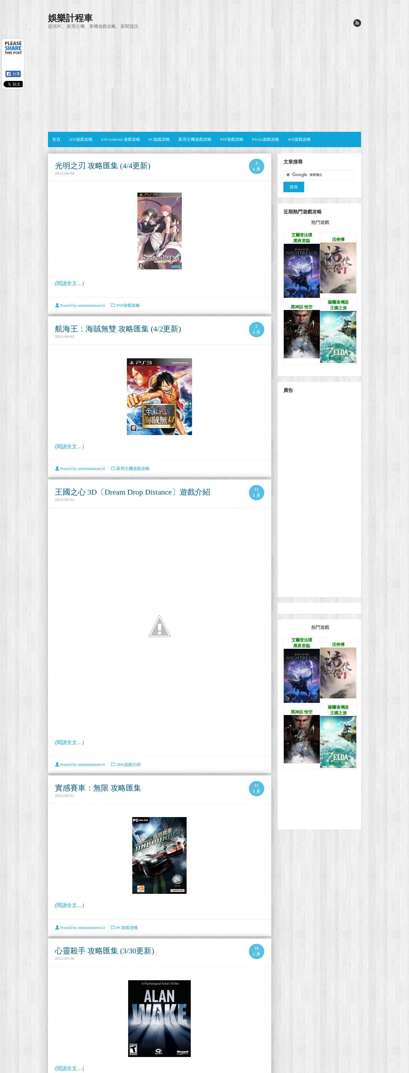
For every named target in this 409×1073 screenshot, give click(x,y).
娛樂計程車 (70, 18)
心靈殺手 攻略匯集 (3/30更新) (104, 951)
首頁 (56, 139)
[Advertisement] (204, 80)
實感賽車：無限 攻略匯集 (98, 788)
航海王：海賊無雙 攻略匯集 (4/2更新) (118, 329)
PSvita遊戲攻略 (265, 139)
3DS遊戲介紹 (128, 764)
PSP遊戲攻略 (231, 139)
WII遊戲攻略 (299, 139)
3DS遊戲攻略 (81, 139)
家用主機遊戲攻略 (195, 139)
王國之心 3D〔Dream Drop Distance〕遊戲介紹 (132, 492)
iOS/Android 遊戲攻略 (120, 139)
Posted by (80, 305)
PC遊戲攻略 (159, 139)
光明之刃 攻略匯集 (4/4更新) (102, 166)
